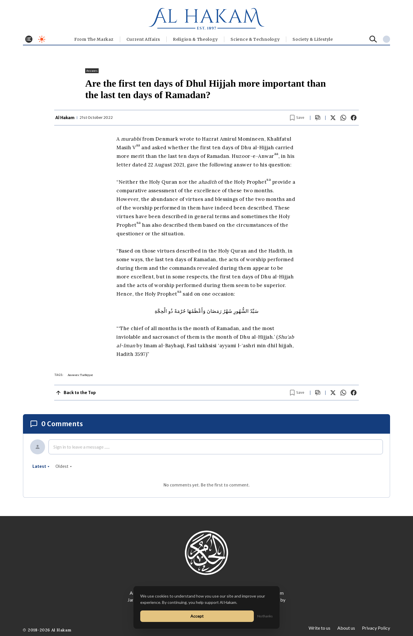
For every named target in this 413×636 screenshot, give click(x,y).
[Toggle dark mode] (41, 39)
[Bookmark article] (297, 118)
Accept (197, 616)
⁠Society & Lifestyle (313, 39)
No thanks (265, 616)
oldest (63, 466)
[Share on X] (333, 118)
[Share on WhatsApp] (343, 118)
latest (41, 466)
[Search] (373, 39)
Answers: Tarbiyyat (80, 375)
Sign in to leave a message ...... (81, 446)
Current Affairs (143, 39)
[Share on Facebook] (353, 118)
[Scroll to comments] (318, 118)
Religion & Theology (195, 39)
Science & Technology (255, 39)
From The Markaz (94, 39)
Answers (92, 70)
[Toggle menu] (28, 39)
